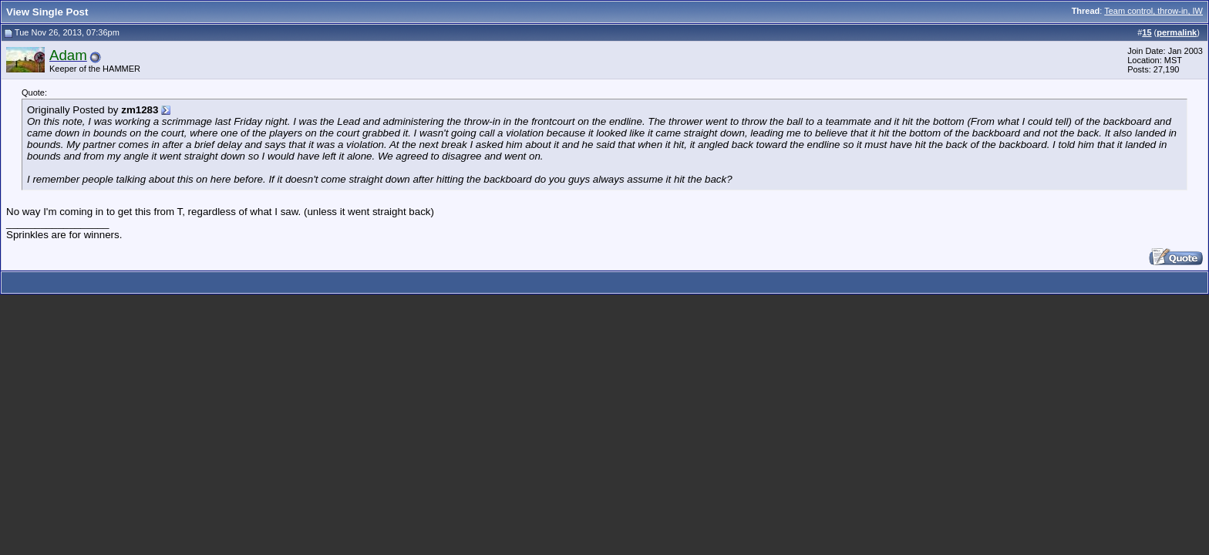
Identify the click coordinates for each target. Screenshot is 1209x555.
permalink (1177, 32)
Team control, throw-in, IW (1153, 10)
